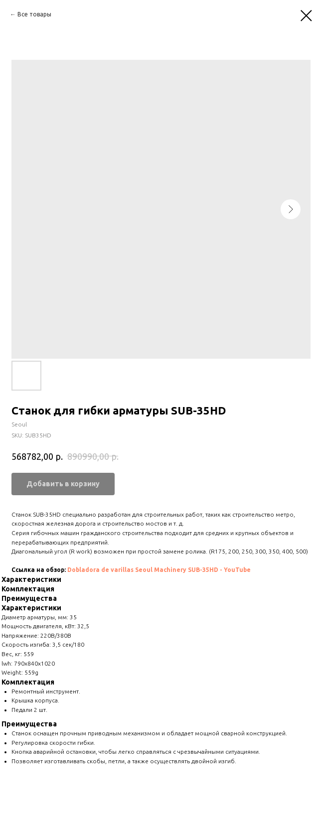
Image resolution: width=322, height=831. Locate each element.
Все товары (34, 14)
